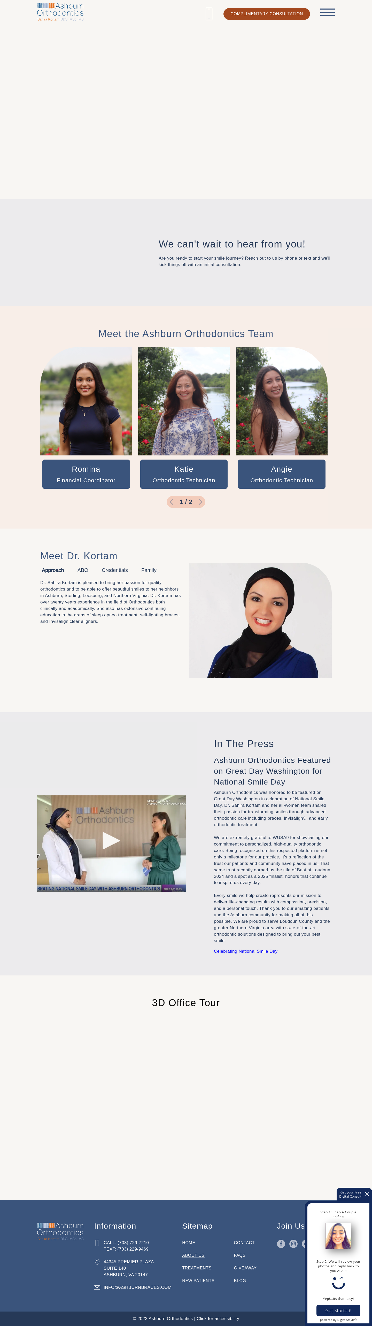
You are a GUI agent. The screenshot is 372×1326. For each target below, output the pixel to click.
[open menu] (327, 12)
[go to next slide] (200, 502)
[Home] (60, 10)
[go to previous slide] (171, 502)
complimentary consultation (266, 14)
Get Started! (338, 1310)
